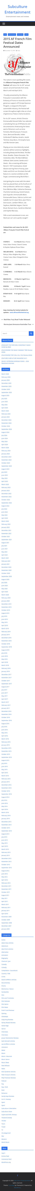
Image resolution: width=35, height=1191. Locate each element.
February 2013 (5, 852)
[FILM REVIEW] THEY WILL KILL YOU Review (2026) (16, 355)
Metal (3, 1050)
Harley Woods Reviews (8, 1022)
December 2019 (6, 604)
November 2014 (6, 788)
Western (4, 1139)
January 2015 (5, 782)
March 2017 (5, 702)
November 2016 (6, 714)
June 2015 (4, 766)
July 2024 (4, 435)
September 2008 (6, 923)
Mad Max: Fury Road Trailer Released (15, 319)
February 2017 (5, 705)
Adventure (4, 946)
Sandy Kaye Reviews (7, 1096)
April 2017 (4, 699)
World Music (5, 1142)
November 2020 (6, 570)
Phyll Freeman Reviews (8, 1078)
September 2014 (6, 794)
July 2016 (4, 726)
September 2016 (6, 720)
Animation (4, 955)
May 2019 (4, 622)
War (2, 1136)
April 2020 (4, 592)
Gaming (3, 1013)
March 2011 (5, 904)
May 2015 (4, 769)
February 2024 (5, 451)
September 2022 (6, 503)
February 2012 (5, 883)
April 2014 (4, 809)
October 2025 (5, 389)
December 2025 (6, 383)
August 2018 (5, 650)
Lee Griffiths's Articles (8, 1044)
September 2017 (6, 684)
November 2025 (6, 386)
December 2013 (6, 822)
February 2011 (5, 907)
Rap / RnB (4, 1087)
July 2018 (4, 653)
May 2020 (4, 589)
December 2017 (6, 674)
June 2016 (4, 730)
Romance (4, 1093)
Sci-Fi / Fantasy (6, 1099)
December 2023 (6, 457)
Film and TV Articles (7, 998)
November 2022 (6, 497)
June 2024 (4, 438)
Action (3, 940)
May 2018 (4, 659)
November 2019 (6, 607)
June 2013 (4, 840)
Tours (3, 1124)
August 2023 (5, 469)
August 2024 (5, 432)
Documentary (5, 983)
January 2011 (5, 910)
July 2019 (4, 616)
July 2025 (4, 398)
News (26, 34)
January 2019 (5, 634)
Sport (3, 1102)
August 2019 (5, 613)
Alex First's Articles (7, 949)
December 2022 (6, 493)
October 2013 (5, 828)
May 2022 (4, 515)
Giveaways (4, 1016)
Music (3, 1053)
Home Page (4, 1026)
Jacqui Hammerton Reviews (10, 1038)
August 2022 (5, 506)
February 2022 (5, 524)
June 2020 (4, 585)
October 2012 (5, 864)
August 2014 (5, 797)
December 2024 (6, 420)
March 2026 (5, 374)
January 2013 (5, 855)
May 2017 (4, 696)
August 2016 (5, 723)
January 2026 (5, 380)
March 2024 (5, 447)
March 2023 (5, 484)
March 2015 (5, 776)
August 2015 (5, 760)
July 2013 (4, 837)
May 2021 (4, 552)
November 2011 (6, 889)
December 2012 (6, 858)
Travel (3, 1127)
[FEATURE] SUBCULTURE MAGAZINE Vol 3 (14, 358)
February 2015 (5, 779)
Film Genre (4, 1004)
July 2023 (4, 472)
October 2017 (5, 680)
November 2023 (6, 460)
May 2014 (4, 806)
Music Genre (5, 1059)
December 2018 (6, 638)
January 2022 (5, 527)
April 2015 (4, 772)
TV (2, 1130)
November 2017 (6, 677)
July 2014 (4, 800)
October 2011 (5, 892)
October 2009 (5, 920)
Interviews (4, 1032)
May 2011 (4, 898)
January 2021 (5, 564)
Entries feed (5, 1156)
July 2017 (4, 690)
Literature (4, 1047)
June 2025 (4, 401)
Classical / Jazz (6, 961)
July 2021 (4, 546)
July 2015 (4, 763)
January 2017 (5, 708)
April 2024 (4, 444)
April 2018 (4, 662)
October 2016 (5, 717)
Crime (3, 976)
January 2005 (5, 929)
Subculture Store (6, 1111)
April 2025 (4, 408)
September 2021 (6, 539)
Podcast (3, 1081)
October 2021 (5, 536)
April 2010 (4, 914)
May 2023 (4, 478)
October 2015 (5, 754)
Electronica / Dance (7, 989)
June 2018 (4, 656)
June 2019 (4, 619)
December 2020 (6, 567)
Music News (5, 1062)
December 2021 (6, 530)
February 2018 (5, 668)
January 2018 (5, 671)
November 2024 (6, 423)
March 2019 (5, 628)
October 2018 (5, 644)
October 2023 (5, 463)
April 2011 (4, 901)
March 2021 (5, 558)
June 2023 (4, 475)
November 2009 (6, 917)
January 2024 (5, 454)
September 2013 (6, 831)
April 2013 (4, 846)
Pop (2, 1084)
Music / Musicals (6, 1056)
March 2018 (5, 665)
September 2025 (6, 392)
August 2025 (5, 395)
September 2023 (6, 466)
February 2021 (5, 561)
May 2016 (4, 733)
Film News (20, 34)
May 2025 (4, 405)
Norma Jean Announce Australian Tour (19, 324)
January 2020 (5, 601)
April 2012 (4, 880)
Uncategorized (6, 1133)
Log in (3, 1153)
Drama (3, 986)
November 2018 (6, 641)
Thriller (3, 1121)
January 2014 (5, 818)
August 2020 (5, 579)
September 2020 (6, 576)
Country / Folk (5, 973)
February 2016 (5, 742)
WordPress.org (6, 1162)
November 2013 (6, 825)
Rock (2, 1090)
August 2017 (5, 687)
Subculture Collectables (8, 1108)
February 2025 (5, 414)
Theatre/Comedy (6, 1118)
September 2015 (6, 757)
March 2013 (5, 849)
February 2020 (5, 598)
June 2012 (4, 874)
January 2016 (5, 745)
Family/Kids (5, 992)
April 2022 (4, 518)
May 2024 (4, 441)
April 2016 (4, 736)
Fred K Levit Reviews (7, 1010)
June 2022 (4, 512)
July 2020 (4, 582)
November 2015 (6, 751)
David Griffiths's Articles (8, 980)
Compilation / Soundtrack (9, 970)
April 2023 (4, 481)
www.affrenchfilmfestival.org (19, 312)
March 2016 (5, 739)
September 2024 (6, 429)
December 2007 (6, 926)
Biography (4, 958)
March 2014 (5, 812)
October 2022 (5, 500)
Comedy (4, 964)
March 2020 (5, 595)
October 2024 (5, 426)
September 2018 (6, 647)
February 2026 (5, 377)
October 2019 (5, 610)
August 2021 (5, 543)
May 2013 (4, 843)
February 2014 (5, 815)
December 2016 (6, 711)
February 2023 (5, 487)
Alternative (4, 952)
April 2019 (4, 625)
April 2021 (4, 555)
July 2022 (4, 509)
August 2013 (5, 834)
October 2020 (5, 573)
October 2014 (5, 791)
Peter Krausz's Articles (8, 1075)
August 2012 (5, 871)
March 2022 (5, 521)
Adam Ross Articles (7, 943)
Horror (3, 1029)
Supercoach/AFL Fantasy (9, 1114)
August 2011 (5, 895)
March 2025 (5, 411)
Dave (18, 50)
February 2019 (5, 631)
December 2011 (6, 886)
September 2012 (6, 868)
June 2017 (4, 693)
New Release (5, 1065)
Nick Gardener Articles (8, 1072)
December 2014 (6, 785)
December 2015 (6, 748)
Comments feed (6, 1159)
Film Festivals (12, 34)
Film (5, 34)
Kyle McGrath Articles (8, 1041)
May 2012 (4, 877)
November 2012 (6, 861)
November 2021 (6, 533)
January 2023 (5, 490)
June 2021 (4, 549)
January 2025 (5, 417)
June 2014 (4, 803)
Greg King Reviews (7, 1019)
